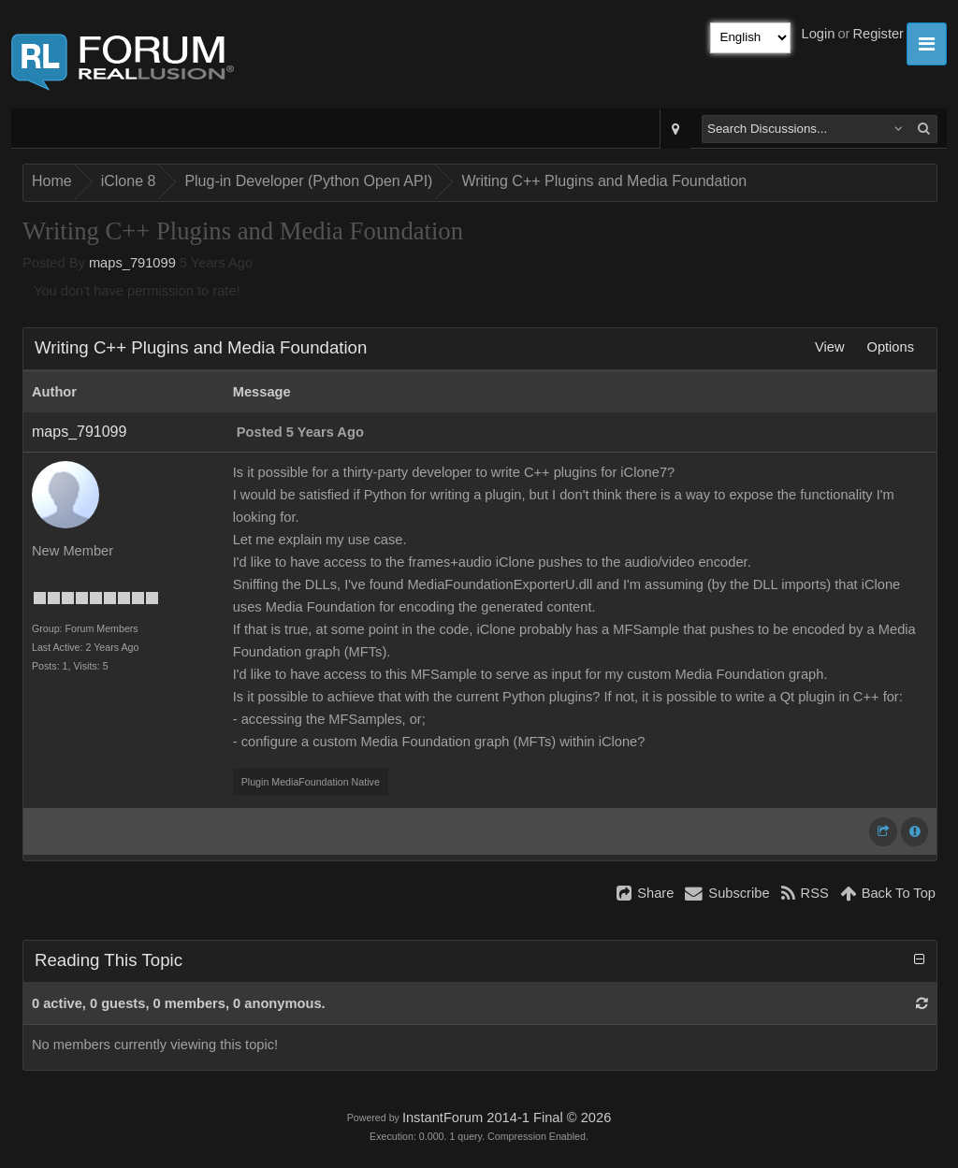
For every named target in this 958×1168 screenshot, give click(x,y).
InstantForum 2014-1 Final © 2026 (506, 1117)
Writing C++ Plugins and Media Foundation (604, 181)
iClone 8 (128, 181)
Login (818, 33)
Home (52, 181)
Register (878, 33)
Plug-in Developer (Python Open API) (308, 181)
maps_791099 (132, 262)
